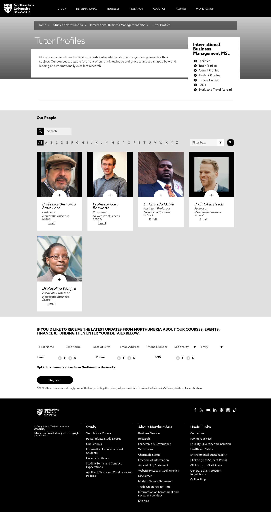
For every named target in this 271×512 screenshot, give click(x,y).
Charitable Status (149, 455)
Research (144, 439)
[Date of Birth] (104, 347)
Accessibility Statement (153, 465)
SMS (158, 357)
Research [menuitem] (136, 9)
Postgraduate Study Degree (103, 439)
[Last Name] (77, 347)
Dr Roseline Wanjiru (59, 289)
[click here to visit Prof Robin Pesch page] (211, 174)
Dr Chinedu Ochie (159, 204)
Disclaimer (145, 476)
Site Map (143, 501)
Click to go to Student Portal (208, 460)
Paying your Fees (201, 439)
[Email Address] (131, 347)
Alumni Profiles (209, 70)
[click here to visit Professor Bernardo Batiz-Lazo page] (59, 174)
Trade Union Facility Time (154, 487)
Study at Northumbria (68, 25)
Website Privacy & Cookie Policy (158, 471)
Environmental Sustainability (208, 455)
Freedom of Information (153, 460)
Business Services (149, 433)
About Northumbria (155, 427)
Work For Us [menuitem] (204, 9)
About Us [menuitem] (159, 9)
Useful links (200, 427)
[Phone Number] (158, 347)
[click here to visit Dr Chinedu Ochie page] (161, 174)
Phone (100, 357)
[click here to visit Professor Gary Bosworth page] (110, 174)
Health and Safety (201, 449)
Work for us (145, 449)
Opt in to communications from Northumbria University (76, 367)
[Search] (57, 131)
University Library (97, 458)
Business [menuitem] (113, 9)
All (40, 142)
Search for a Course (98, 433)
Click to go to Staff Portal (206, 465)
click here (197, 388)
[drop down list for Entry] (212, 347)
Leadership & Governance (154, 444)
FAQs (202, 85)
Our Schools (94, 444)
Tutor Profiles (161, 25)
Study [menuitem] (62, 9)
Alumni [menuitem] (181, 9)
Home (42, 25)
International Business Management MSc (117, 25)
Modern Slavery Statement (155, 481)
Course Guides (209, 80)
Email (51, 223)
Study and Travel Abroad (215, 89)
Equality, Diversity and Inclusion (210, 444)
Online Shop (198, 479)
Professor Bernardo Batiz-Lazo (59, 206)
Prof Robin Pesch (208, 204)
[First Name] (50, 347)
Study (91, 427)
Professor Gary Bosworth (105, 206)
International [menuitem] (86, 9)
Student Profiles (209, 75)
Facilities (204, 61)
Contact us (197, 433)
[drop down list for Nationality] (185, 347)
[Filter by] (207, 142)
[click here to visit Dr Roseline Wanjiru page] (59, 258)
